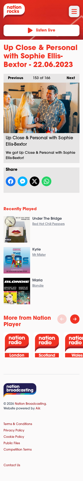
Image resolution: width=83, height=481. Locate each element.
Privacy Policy (14, 430)
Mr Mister (39, 255)
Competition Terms (18, 449)
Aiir (38, 408)
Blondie (38, 286)
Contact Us (12, 465)
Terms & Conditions (18, 424)
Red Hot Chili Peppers (48, 224)
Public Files (12, 443)
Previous (13, 77)
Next (68, 77)
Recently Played (20, 209)
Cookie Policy (14, 437)
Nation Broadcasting (30, 404)
